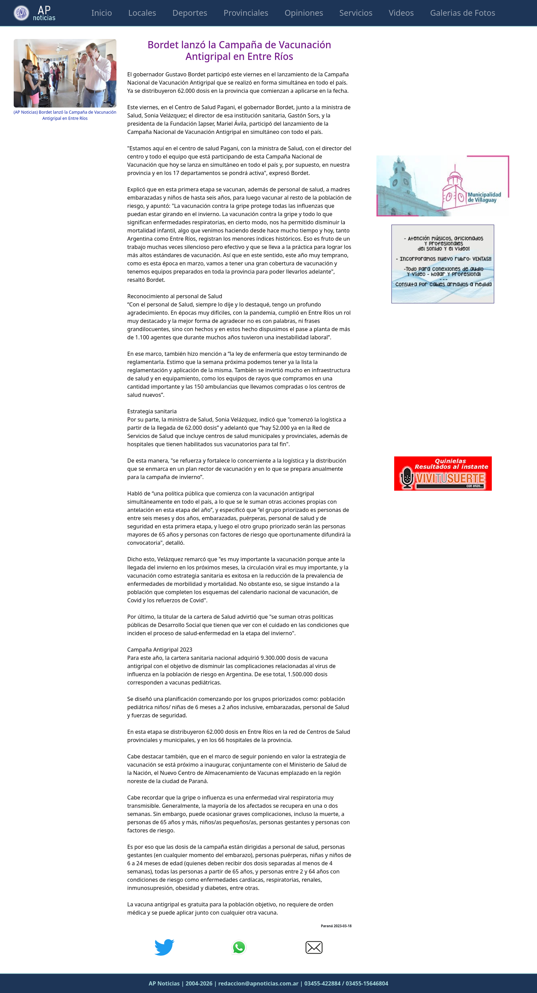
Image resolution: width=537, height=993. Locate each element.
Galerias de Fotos (462, 12)
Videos (401, 12)
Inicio (101, 12)
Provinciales (246, 12)
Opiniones (304, 12)
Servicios (356, 12)
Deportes (189, 12)
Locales (142, 12)
